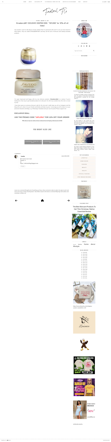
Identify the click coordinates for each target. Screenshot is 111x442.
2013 (84, 274)
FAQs (79, 1)
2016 (84, 269)
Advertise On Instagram (69, 1)
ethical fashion (84, 173)
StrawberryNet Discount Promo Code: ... (51, 142)
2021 (84, 260)
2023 (84, 257)
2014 (84, 272)
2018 (84, 266)
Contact (85, 1)
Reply (22, 166)
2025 (84, 254)
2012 (84, 276)
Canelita (23, 156)
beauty (84, 167)
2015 (84, 271)
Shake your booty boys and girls (84, 118)
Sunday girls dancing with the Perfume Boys (84, 144)
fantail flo (4, 440)
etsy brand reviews (84, 177)
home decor (84, 161)
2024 (84, 255)
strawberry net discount (36, 120)
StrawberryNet (54, 99)
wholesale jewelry (78, 424)
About (30, 1)
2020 (84, 262)
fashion (84, 164)
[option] (33, 138)
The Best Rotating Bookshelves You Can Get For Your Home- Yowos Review (84, 91)
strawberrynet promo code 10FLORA (57, 120)
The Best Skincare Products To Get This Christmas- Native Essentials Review (84, 209)
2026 (84, 252)
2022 (84, 259)
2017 (84, 267)
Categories (38, 1)
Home (25, 1)
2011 (84, 277)
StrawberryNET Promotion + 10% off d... (33, 142)
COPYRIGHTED (106, 440)
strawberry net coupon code (28, 120)
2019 (84, 264)
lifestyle (84, 157)
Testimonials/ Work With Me (52, 1)
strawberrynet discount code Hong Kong (46, 120)
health (84, 170)
